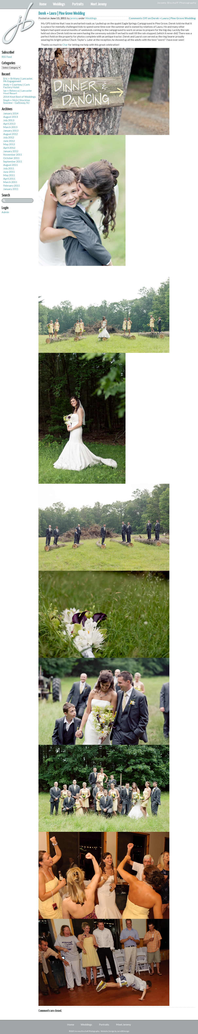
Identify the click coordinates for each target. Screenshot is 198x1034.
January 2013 (10, 130)
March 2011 (10, 182)
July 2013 (8, 120)
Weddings (59, 4)
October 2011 (11, 157)
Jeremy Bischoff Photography (176, 2)
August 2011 (10, 164)
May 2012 (9, 144)
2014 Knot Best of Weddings (19, 96)
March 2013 (10, 127)
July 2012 (8, 137)
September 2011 (12, 161)
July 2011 (8, 168)
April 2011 (9, 178)
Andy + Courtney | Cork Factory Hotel (16, 86)
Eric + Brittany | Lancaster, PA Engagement (18, 80)
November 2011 (12, 154)
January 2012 (10, 151)
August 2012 (10, 133)
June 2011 (9, 171)
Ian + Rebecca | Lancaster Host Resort (17, 92)
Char (65, 44)
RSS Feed (7, 56)
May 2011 (9, 175)
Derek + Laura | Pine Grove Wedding (61, 14)
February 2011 (11, 185)
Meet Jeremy (99, 4)
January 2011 (10, 188)
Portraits (77, 4)
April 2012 (9, 147)
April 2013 (9, 123)
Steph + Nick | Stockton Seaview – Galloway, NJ (16, 101)
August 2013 (10, 116)
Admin (5, 212)
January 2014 (10, 113)
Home (42, 4)
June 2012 (9, 140)
